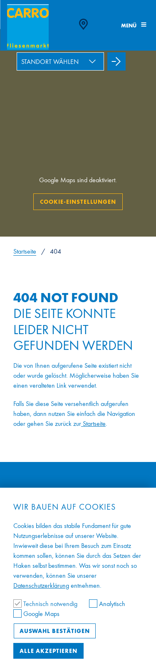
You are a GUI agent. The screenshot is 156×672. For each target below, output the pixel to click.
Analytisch (107, 604)
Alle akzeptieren (48, 651)
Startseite (24, 251)
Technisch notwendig (46, 604)
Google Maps (36, 614)
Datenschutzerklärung (41, 585)
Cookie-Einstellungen (78, 201)
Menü (133, 25)
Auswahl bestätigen (55, 631)
